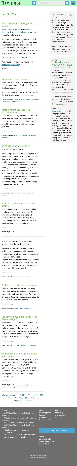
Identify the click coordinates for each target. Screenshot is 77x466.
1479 (41, 395)
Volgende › (18, 400)
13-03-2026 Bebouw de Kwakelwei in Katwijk (18, 423)
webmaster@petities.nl (47, 441)
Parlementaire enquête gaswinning (23, 308)
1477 (28, 395)
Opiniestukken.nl (58, 111)
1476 (22, 395)
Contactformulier (45, 439)
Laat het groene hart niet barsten (22, 277)
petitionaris (9, 29)
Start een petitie (45, 413)
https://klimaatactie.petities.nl (14, 57)
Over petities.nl (60, 415)
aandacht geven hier (10, 64)
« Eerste (5, 395)
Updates (58, 410)
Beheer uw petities (46, 420)
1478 (34, 395)
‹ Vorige (12, 395)
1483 (27, 398)
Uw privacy (59, 413)
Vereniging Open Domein (38, 457)
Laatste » (27, 400)
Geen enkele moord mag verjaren (22, 232)
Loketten (42, 417)
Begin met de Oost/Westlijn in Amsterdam (24, 345)
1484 (33, 398)
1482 (21, 398)
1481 (15, 398)
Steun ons (59, 417)
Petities (42, 415)
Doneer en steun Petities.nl (57, 430)
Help (41, 410)
